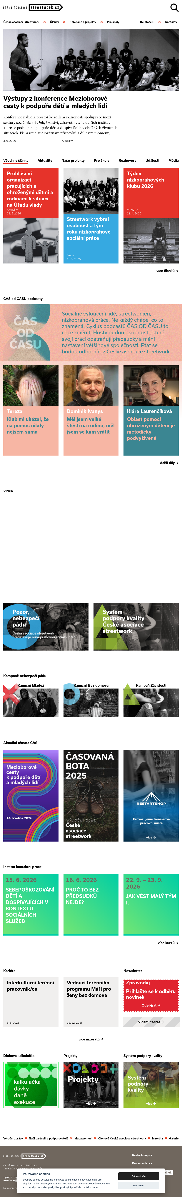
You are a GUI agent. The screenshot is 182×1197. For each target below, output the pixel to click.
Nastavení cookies (13, 1187)
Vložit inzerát (151, 1021)
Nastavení (138, 1185)
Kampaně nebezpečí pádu (24, 676)
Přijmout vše (139, 1176)
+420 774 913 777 (12, 1176)
